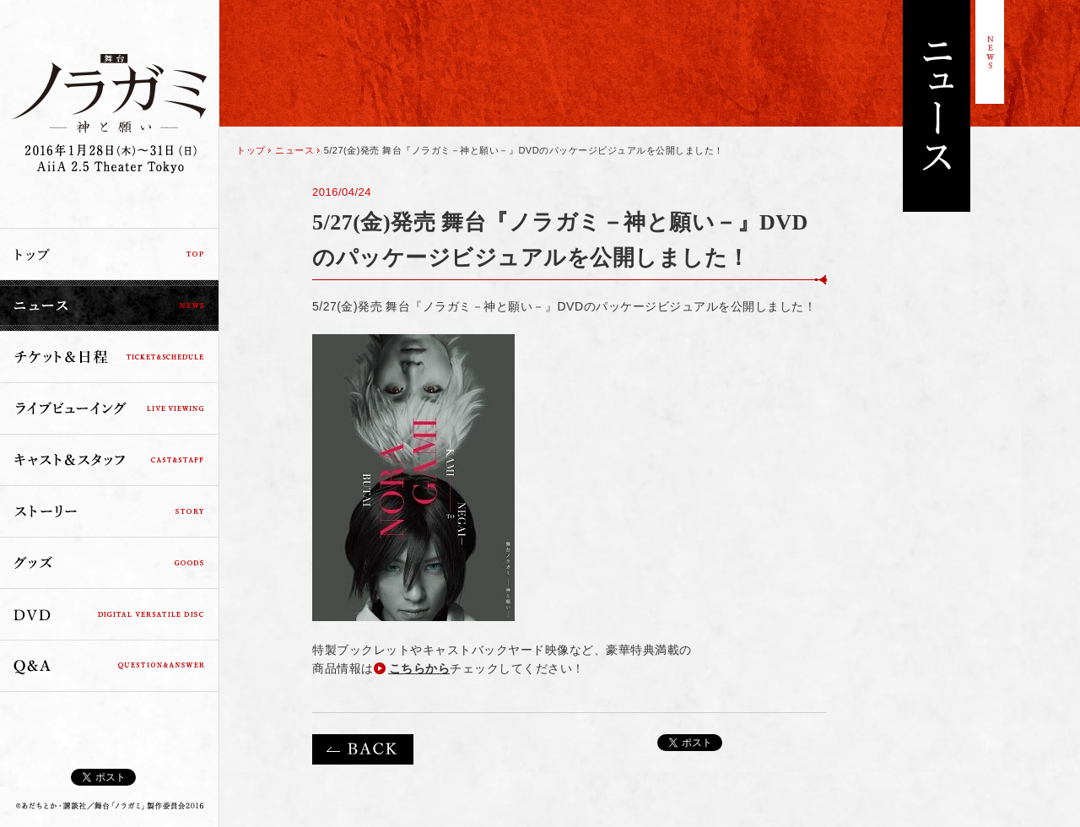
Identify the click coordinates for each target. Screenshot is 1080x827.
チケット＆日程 (109, 357)
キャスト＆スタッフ (109, 460)
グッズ (109, 563)
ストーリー (109, 511)
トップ (109, 254)
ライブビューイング (109, 408)
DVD (109, 614)
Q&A (109, 666)
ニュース (109, 305)
